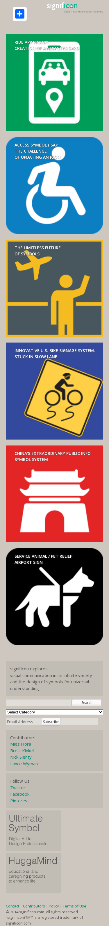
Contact (12, 906)
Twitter (17, 787)
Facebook (19, 794)
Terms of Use (74, 906)
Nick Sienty (21, 757)
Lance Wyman (24, 763)
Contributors (34, 906)
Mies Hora (20, 744)
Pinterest (19, 801)
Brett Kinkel (22, 750)
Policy (54, 906)
